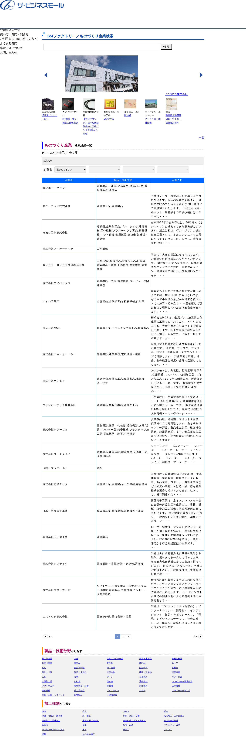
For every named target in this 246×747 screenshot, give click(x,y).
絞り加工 (86, 716)
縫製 (44, 734)
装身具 (110, 663)
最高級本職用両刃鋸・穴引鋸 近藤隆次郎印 (173, 119)
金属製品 (143, 677)
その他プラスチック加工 (53, 729)
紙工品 (175, 663)
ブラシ (110, 677)
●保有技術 (109, 119)
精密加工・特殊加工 (51, 720)
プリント (168, 729)
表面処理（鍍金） (90, 720)
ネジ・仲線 (177, 677)
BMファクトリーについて (161, 23)
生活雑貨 (143, 667)
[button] (45, 75)
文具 (44, 667)
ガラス (142, 690)
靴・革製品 (47, 658)
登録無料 (57, 17)
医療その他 (79, 667)
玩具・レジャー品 (115, 658)
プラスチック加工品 (181, 690)
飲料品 (142, 663)
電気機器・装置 (81, 686)
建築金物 (111, 672)
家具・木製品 (145, 658)
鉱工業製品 (79, 690)
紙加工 (126, 729)
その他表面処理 (171, 720)
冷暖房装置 (112, 695)
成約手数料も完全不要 (98, 17)
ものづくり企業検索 (85, 23)
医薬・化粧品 (80, 672)
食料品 (175, 667)
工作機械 (176, 686)
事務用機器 (177, 658)
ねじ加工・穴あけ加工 (174, 716)
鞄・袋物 (111, 667)
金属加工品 (47, 681)
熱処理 (45, 725)
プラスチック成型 (172, 725)
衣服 (76, 658)
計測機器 (143, 686)
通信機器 (143, 681)
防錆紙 (127, 115)
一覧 (201, 137)
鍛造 (84, 711)
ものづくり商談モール (123, 23)
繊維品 (77, 663)
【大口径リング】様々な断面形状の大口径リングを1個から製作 (91, 126)
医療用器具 (47, 663)
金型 (76, 677)
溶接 (84, 725)
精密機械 (46, 690)
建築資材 (176, 672)
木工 (84, 729)
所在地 (49, 169)
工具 (44, 677)
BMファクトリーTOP (46, 23)
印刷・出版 (47, 672)
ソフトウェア (48, 686)
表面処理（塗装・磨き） (134, 720)
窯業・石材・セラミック (53, 695)
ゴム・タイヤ (113, 690)
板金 (166, 711)
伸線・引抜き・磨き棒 (52, 716)
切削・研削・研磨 (131, 716)
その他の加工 (88, 734)
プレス (126, 711)
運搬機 (110, 686)
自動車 (77, 681)
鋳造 (44, 711)
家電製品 (78, 695)
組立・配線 (128, 725)
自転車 (110, 681)
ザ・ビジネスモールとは (163, 5)
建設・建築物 (145, 672)
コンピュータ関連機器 (182, 681)
